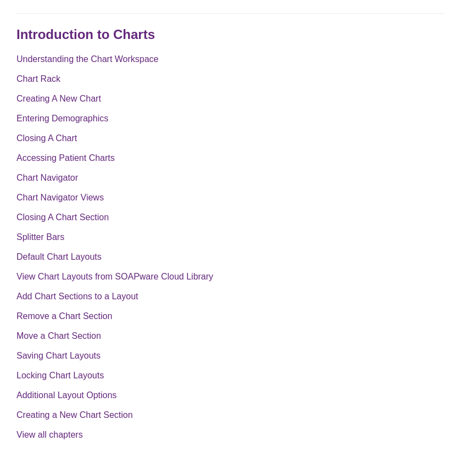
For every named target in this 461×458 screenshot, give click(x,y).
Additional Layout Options (66, 395)
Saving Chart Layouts (58, 355)
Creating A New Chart (58, 98)
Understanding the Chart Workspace (87, 59)
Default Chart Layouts (59, 256)
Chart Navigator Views (60, 197)
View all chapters (49, 434)
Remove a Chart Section (64, 316)
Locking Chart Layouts (60, 375)
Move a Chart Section (58, 335)
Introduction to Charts (85, 34)
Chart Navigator (47, 177)
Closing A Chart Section (62, 217)
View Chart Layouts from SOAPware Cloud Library (114, 276)
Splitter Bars (40, 237)
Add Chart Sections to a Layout (77, 296)
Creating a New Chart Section (74, 415)
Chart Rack (38, 78)
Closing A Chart (46, 138)
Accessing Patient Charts (65, 158)
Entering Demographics (62, 118)
